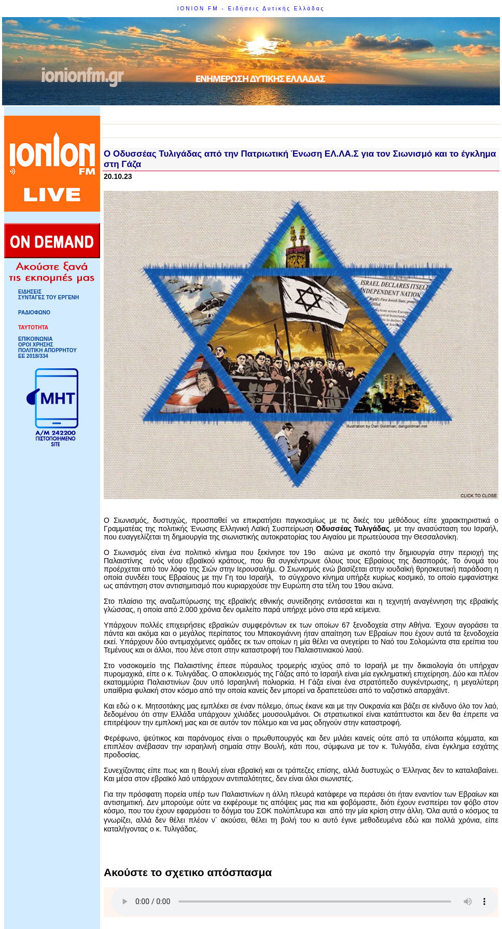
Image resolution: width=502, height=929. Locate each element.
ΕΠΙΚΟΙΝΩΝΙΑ (35, 339)
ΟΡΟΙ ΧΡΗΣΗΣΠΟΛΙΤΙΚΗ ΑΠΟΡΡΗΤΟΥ (47, 347)
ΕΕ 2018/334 (33, 356)
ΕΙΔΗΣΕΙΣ (29, 292)
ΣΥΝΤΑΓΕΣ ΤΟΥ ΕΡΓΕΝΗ (48, 297)
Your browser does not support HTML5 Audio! (304, 902)
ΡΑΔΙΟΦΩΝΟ (34, 312)
